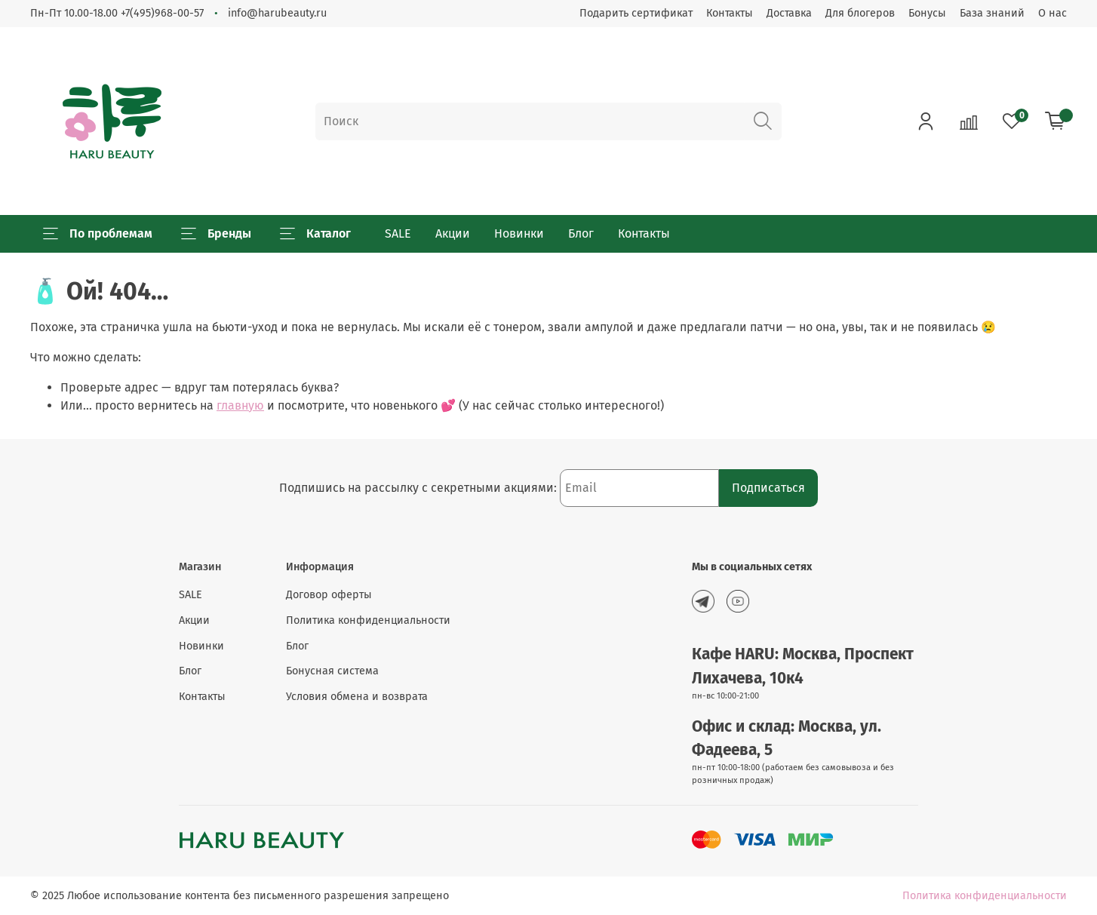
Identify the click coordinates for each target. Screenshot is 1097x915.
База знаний (992, 13)
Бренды (216, 233)
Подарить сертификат (636, 13)
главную (240, 405)
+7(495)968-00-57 (162, 13)
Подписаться (768, 488)
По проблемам (97, 233)
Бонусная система (332, 671)
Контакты (729, 13)
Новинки (519, 233)
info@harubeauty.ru (277, 13)
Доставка (789, 13)
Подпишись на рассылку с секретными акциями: (419, 488)
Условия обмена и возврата (357, 696)
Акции (452, 233)
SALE (398, 233)
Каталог (315, 233)
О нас (1052, 13)
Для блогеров (860, 13)
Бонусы (927, 13)
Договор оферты (329, 594)
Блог (581, 233)
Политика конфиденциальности (368, 620)
